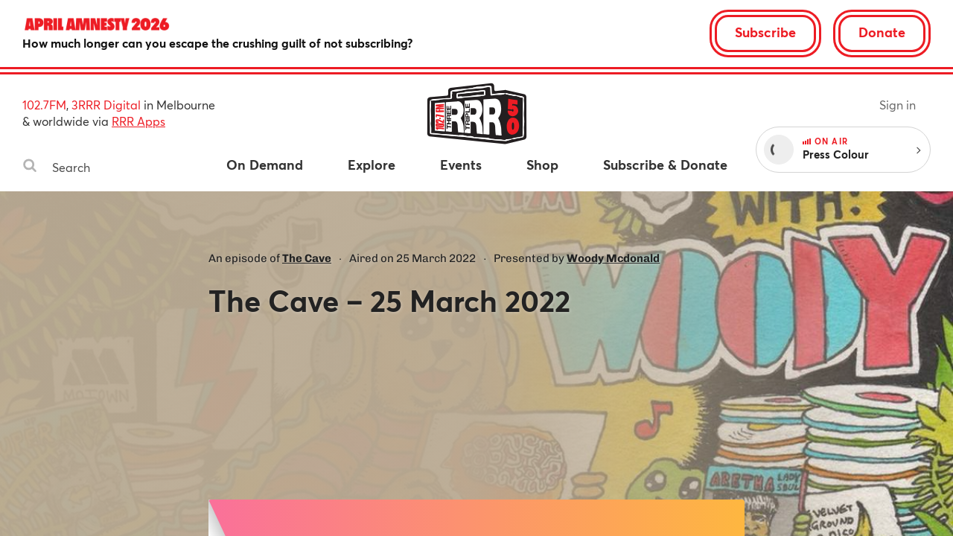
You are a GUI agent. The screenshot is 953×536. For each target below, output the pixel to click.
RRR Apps (138, 121)
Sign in (897, 104)
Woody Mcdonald (613, 258)
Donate (881, 32)
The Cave (306, 258)
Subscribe (765, 32)
